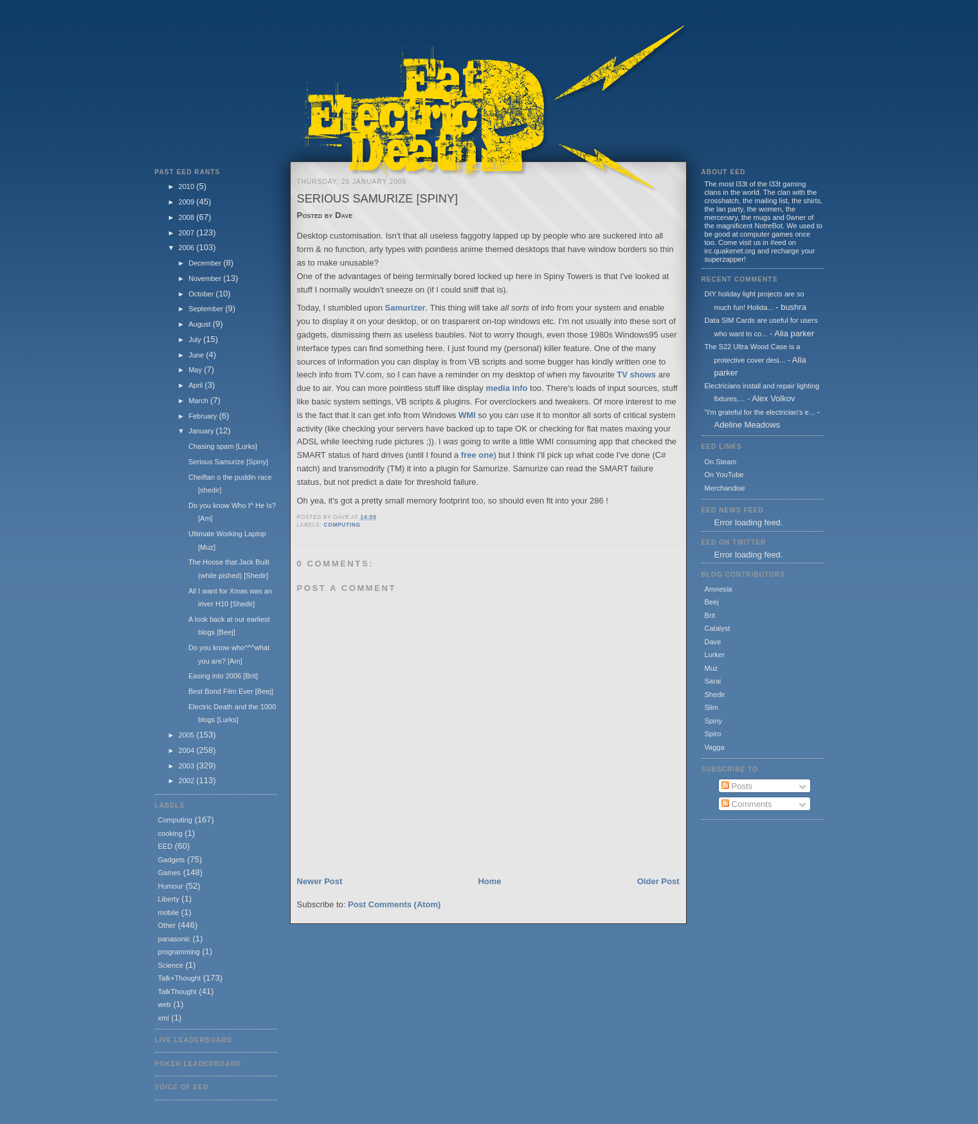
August (200, 324)
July (195, 339)
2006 (188, 247)
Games (169, 872)
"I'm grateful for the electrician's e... (760, 412)
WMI (467, 415)
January (201, 431)
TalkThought (177, 991)
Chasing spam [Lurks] (222, 446)
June (197, 355)
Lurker (715, 654)
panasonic (174, 939)
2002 (188, 780)
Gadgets (171, 860)
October (201, 294)
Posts (736, 786)
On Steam (721, 462)
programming (179, 952)
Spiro (713, 734)
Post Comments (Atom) (394, 904)
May (196, 370)
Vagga (715, 747)
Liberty (168, 899)
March (199, 400)
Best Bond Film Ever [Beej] (230, 691)
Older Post (658, 881)
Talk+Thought (179, 978)
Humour (170, 886)
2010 (188, 186)
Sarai (713, 681)
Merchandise (725, 488)
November (205, 278)
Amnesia (718, 589)
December (205, 263)
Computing (175, 820)
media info (506, 388)
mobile (168, 912)
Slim (711, 707)
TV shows (636, 374)
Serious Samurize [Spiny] (228, 462)
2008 (188, 217)
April (196, 385)
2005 (188, 735)
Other (167, 925)
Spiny (714, 721)
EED (165, 846)
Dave (713, 642)
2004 (188, 750)
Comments (746, 804)
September (206, 309)
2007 (188, 233)
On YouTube (724, 474)
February (203, 416)
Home (489, 881)
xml (163, 1018)
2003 (188, 766)
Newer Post (320, 881)
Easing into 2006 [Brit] (223, 676)
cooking (170, 833)
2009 (188, 202)
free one (477, 455)
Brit (710, 615)
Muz (711, 668)
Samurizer (405, 308)
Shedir (715, 694)
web (164, 1004)
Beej (712, 602)
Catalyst (717, 628)
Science (170, 965)
